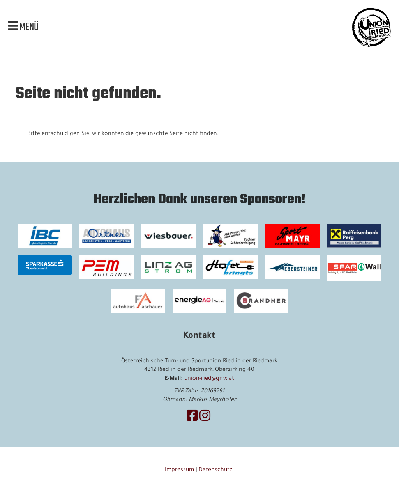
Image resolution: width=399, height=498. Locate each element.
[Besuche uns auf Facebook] (192, 418)
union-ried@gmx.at (209, 379)
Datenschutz (216, 470)
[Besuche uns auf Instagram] (205, 418)
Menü (23, 27)
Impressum (179, 470)
